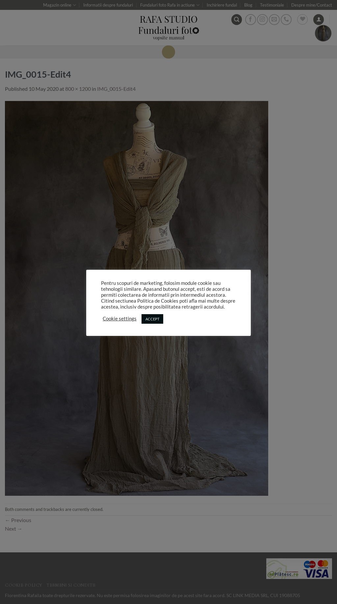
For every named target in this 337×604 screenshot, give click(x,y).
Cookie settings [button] (120, 318)
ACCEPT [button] (152, 319)
